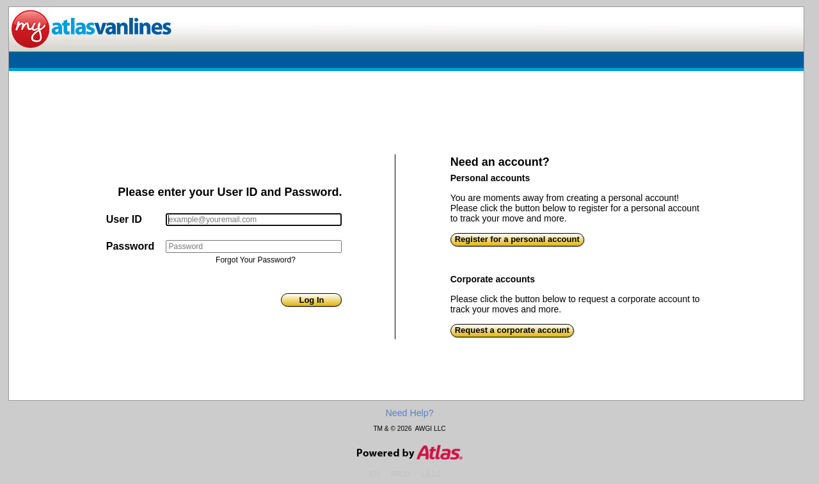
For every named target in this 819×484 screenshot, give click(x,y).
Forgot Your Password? (256, 259)
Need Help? (409, 413)
